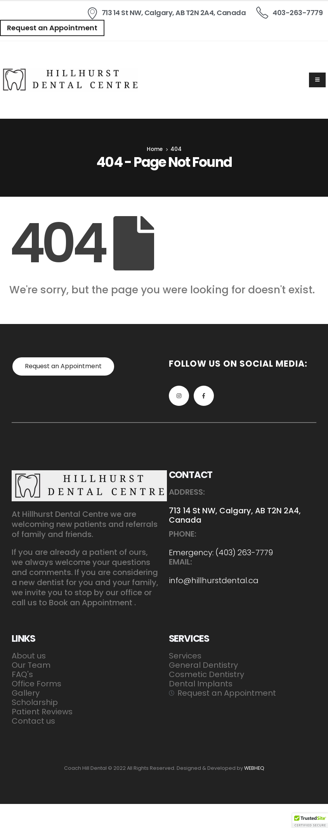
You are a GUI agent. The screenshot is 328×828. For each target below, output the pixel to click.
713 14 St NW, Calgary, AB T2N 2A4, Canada (235, 515)
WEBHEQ (254, 768)
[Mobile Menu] (317, 80)
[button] (52, 28)
